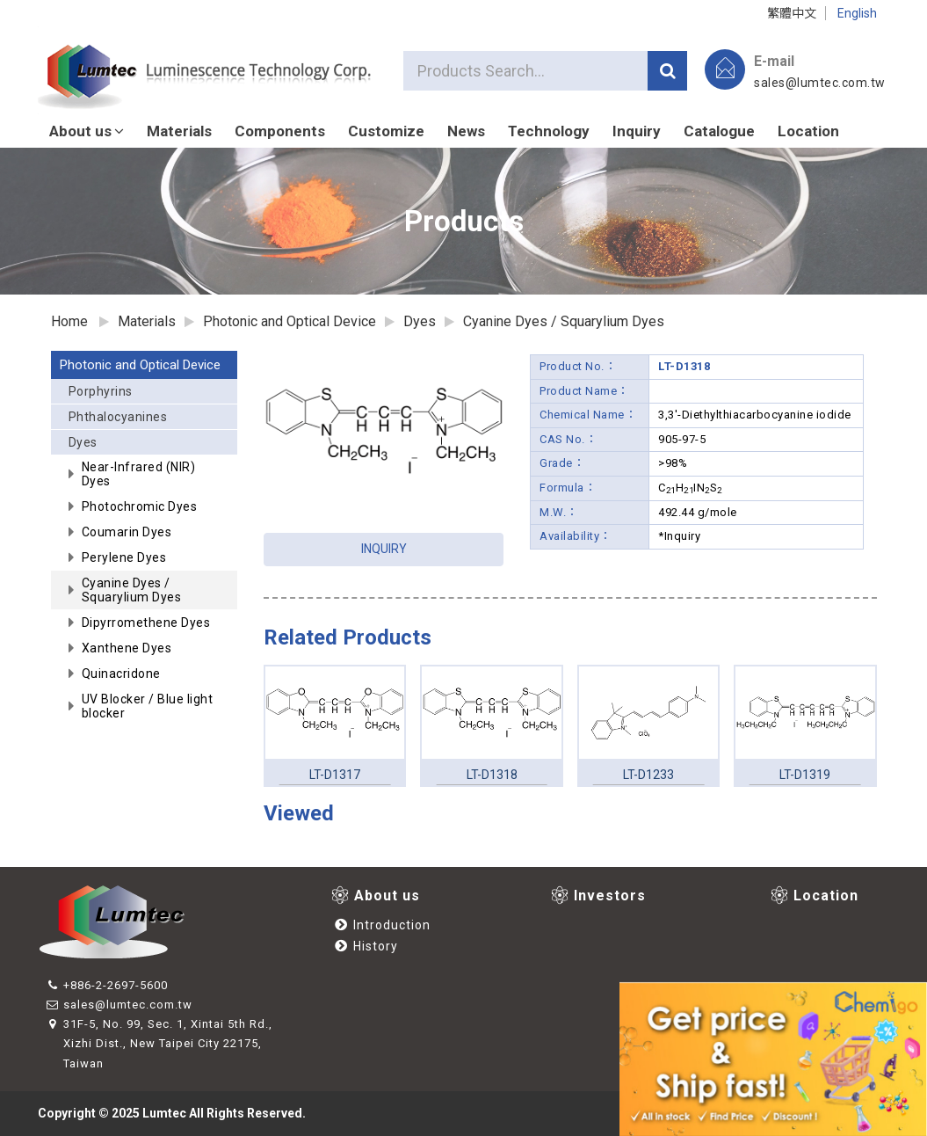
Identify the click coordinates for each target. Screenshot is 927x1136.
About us (86, 131)
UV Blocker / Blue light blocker (148, 706)
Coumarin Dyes (127, 532)
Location (808, 131)
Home (69, 321)
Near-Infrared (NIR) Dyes (139, 474)
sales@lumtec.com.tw (820, 83)
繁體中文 (791, 13)
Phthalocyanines (118, 417)
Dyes (149, 445)
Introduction (383, 925)
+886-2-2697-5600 (107, 985)
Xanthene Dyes (127, 648)
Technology (549, 131)
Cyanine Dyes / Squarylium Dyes (563, 321)
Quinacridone (121, 673)
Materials (179, 131)
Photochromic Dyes (140, 506)
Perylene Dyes (124, 557)
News (466, 131)
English (857, 13)
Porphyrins (101, 391)
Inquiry (636, 131)
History (366, 946)
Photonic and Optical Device (140, 365)
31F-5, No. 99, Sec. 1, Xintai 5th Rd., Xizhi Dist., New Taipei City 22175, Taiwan (159, 1043)
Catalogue (719, 131)
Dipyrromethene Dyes (146, 622)
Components (280, 131)
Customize (386, 131)
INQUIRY (384, 549)
